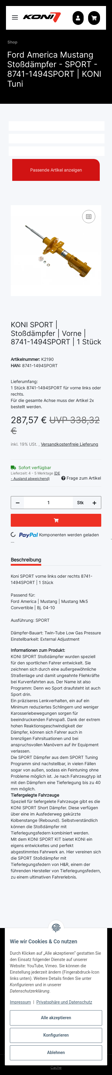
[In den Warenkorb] (15, 202)
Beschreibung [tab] (26, 560)
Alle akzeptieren (56, 1017)
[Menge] (48, 502)
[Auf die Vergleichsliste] (88, 216)
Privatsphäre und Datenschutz (64, 1002)
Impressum (20, 1002)
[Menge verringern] (17, 502)
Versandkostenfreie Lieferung (69, 444)
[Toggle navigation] (15, 15)
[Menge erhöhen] (94, 502)
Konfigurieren (56, 1035)
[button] (78, 18)
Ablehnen (56, 1052)
